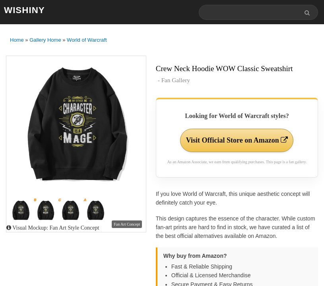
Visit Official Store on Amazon (237, 140)
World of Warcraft (87, 40)
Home (17, 40)
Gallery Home (45, 40)
